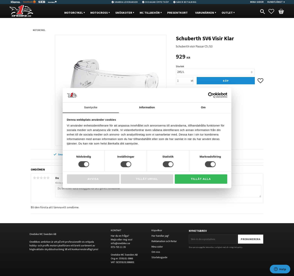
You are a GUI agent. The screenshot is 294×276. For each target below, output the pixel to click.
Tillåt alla (201, 179)
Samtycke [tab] (91, 107)
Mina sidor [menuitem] (257, 2)
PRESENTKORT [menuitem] (177, 12)
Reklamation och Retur (164, 241)
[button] (273, 11)
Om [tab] (203, 107)
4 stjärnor (44, 178)
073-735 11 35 (118, 247)
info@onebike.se (120, 243)
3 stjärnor (41, 178)
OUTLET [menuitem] (227, 12)
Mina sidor (157, 246)
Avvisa (93, 179)
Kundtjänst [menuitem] (275, 2)
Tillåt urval (147, 179)
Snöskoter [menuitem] (123, 12)
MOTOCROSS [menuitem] (99, 12)
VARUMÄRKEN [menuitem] (204, 12)
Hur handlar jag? (160, 235)
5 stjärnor (48, 178)
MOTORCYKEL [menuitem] (73, 12)
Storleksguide (159, 257)
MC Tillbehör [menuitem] (150, 12)
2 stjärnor (38, 178)
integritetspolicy (235, 247)
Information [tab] (147, 107)
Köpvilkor (157, 230)
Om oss (156, 252)
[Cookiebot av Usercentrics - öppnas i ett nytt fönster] (210, 95)
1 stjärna (34, 178)
